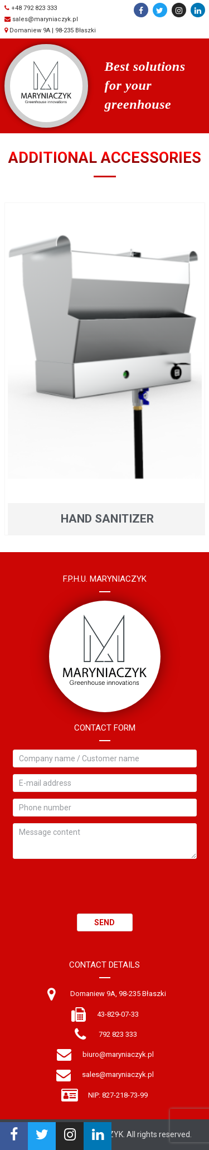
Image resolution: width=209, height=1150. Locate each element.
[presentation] (97, 892)
